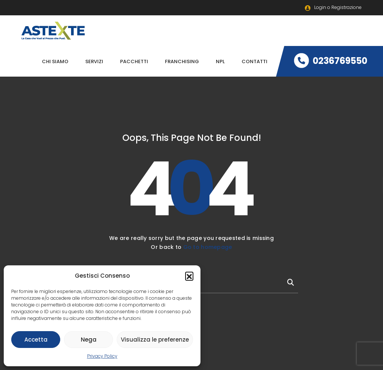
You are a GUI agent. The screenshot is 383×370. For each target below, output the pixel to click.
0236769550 (330, 61)
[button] (189, 276)
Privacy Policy (102, 356)
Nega (88, 339)
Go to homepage (207, 247)
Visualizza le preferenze (155, 339)
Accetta (36, 339)
